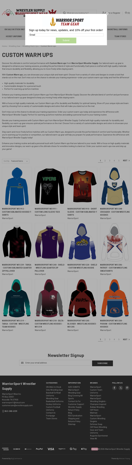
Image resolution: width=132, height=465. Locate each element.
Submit (66, 40)
